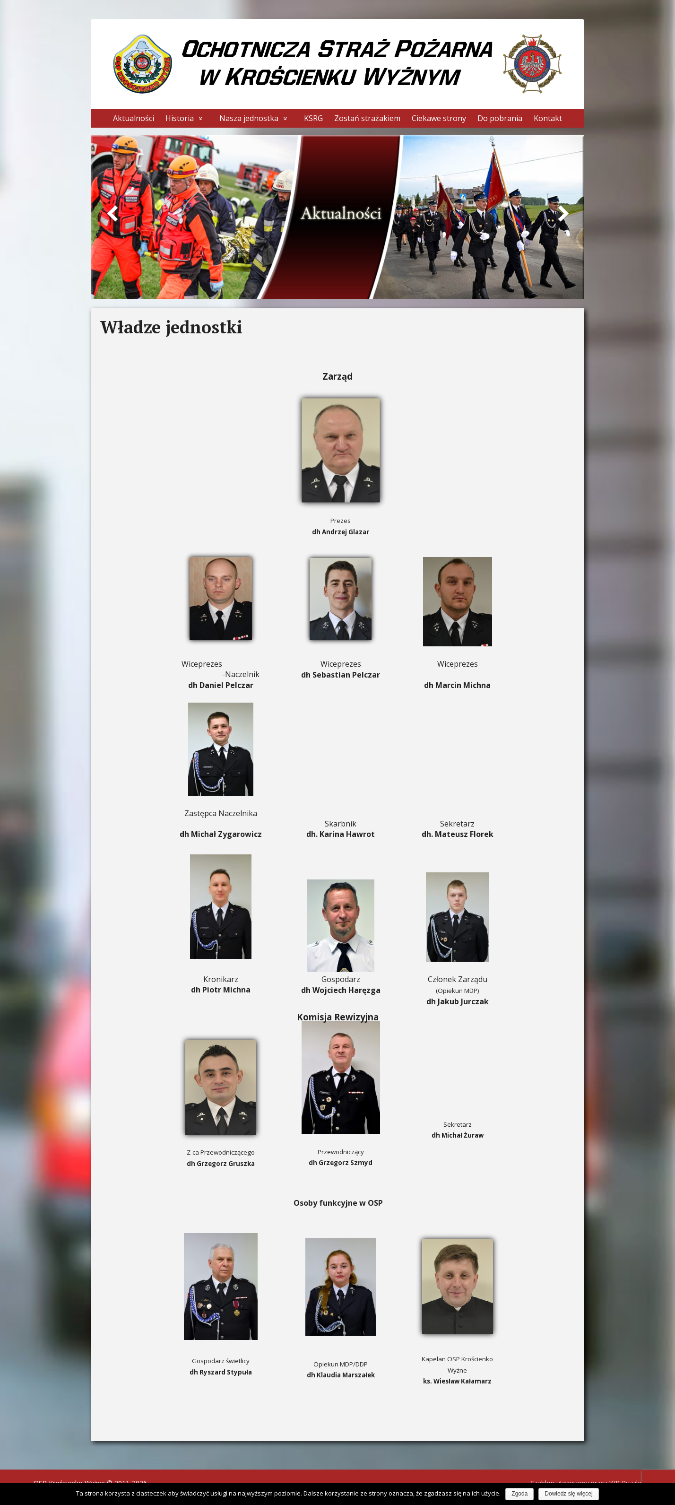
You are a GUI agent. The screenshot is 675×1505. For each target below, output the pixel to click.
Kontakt (548, 118)
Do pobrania (499, 118)
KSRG (313, 118)
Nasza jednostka (248, 118)
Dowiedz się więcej (568, 1493)
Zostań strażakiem (367, 118)
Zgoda (519, 1493)
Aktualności (133, 118)
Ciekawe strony (439, 118)
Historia (179, 118)
